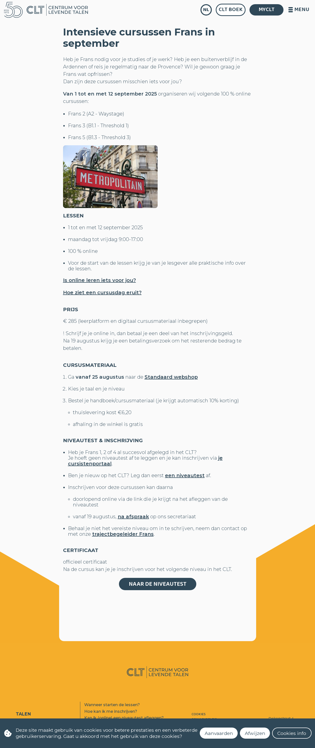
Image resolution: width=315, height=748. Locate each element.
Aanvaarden (219, 733)
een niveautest (185, 475)
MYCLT (267, 9)
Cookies (199, 714)
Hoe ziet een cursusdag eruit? (102, 292)
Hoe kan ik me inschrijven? (110, 711)
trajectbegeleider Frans (123, 534)
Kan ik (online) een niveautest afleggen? (124, 717)
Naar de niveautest (157, 584)
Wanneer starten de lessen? (112, 704)
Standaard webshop (171, 377)
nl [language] (206, 10)
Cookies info (291, 733)
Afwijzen (255, 733)
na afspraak (133, 517)
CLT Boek (231, 9)
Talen (23, 713)
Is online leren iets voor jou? (99, 280)
